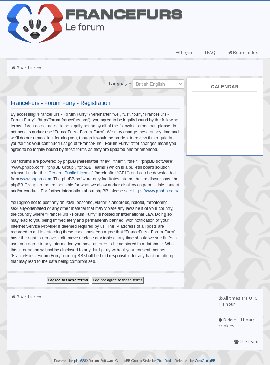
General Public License (70, 173)
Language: (120, 83)
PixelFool (164, 360)
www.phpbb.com (35, 179)
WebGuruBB (205, 360)
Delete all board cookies (237, 323)
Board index (243, 52)
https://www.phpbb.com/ (155, 190)
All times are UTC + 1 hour (238, 301)
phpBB (79, 360)
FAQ (210, 52)
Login (184, 52)
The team (246, 342)
